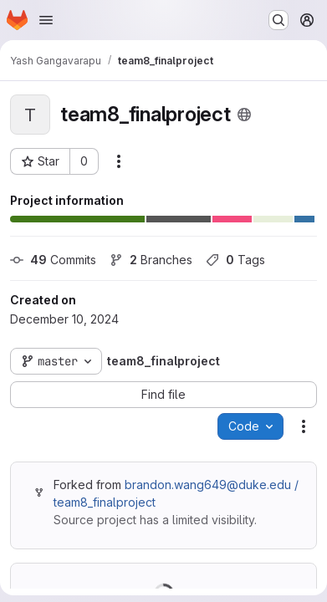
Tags (235, 260)
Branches (151, 260)
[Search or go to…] (278, 20)
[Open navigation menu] (46, 20)
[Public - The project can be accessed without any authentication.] (244, 114)
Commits (53, 260)
